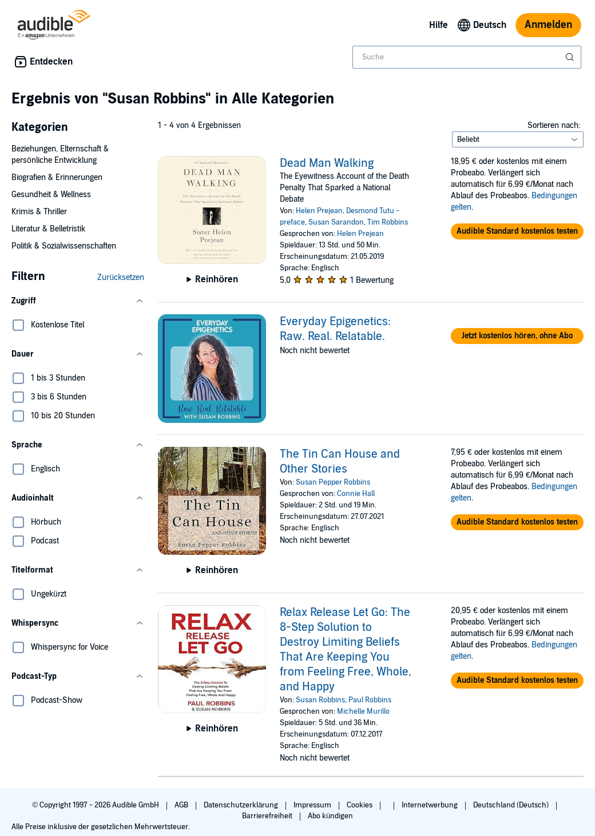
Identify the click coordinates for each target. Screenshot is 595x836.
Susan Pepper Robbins (333, 482)
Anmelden (548, 25)
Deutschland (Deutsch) (511, 805)
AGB (182, 805)
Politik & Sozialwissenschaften (63, 246)
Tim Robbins (387, 222)
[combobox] (466, 57)
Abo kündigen (330, 816)
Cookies (360, 805)
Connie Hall (356, 493)
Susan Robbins (320, 700)
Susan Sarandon (336, 222)
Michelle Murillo (363, 711)
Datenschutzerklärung (242, 805)
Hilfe (438, 25)
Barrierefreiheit (268, 816)
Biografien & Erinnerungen (56, 177)
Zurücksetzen (120, 277)
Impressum (313, 805)
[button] (77, 301)
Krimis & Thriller (39, 212)
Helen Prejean (319, 210)
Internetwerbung (430, 805)
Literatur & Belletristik (48, 229)
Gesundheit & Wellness (51, 194)
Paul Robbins (369, 700)
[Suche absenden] (571, 57)
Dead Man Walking (327, 163)
